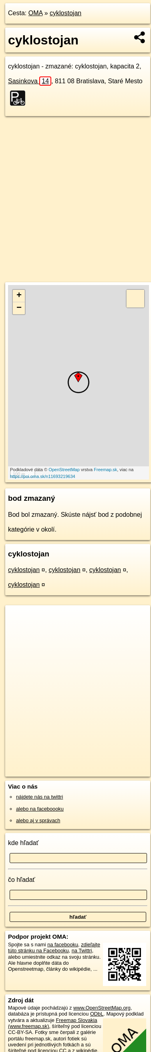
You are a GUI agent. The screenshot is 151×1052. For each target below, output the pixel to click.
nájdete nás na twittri (39, 797)
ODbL (96, 1014)
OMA (35, 13)
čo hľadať (21, 879)
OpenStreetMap (64, 469)
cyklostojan (65, 13)
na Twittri (82, 951)
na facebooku (62, 945)
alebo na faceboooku (40, 809)
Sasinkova (29, 81)
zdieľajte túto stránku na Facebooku (54, 948)
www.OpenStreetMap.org (102, 1008)
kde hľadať (23, 842)
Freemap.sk (105, 469)
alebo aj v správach (38, 820)
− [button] (19, 308)
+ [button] (19, 296)
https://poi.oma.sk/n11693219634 (42, 476)
